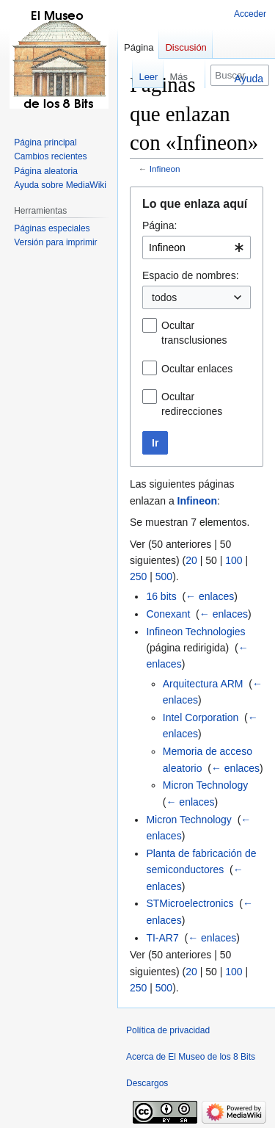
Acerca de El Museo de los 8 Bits (190, 1057)
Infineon (165, 168)
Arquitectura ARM (203, 684)
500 (163, 576)
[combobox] (196, 247)
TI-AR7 (162, 938)
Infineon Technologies (195, 631)
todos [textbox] (164, 297)
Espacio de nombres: (190, 275)
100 (233, 560)
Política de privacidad (168, 1030)
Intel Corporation (201, 717)
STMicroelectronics (189, 903)
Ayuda (249, 78)
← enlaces (210, 596)
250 (138, 576)
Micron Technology (205, 785)
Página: (159, 225)
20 (191, 560)
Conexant (168, 614)
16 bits (161, 596)
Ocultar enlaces (196, 369)
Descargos (147, 1083)
